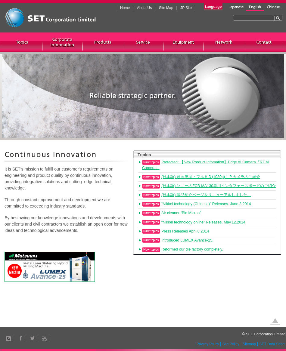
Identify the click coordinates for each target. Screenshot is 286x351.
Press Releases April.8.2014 (185, 231)
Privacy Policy (208, 344)
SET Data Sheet (273, 344)
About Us (144, 8)
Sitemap (249, 344)
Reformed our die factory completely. (192, 249)
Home (125, 8)
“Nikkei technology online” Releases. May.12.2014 (203, 222)
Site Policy (230, 344)
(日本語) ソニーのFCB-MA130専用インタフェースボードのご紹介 (218, 186)
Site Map (166, 8)
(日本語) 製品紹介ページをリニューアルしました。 (206, 195)
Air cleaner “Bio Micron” (181, 213)
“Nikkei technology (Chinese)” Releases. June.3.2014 (206, 204)
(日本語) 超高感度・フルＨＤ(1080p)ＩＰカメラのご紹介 (210, 177)
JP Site (186, 8)
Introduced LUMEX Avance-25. (187, 240)
